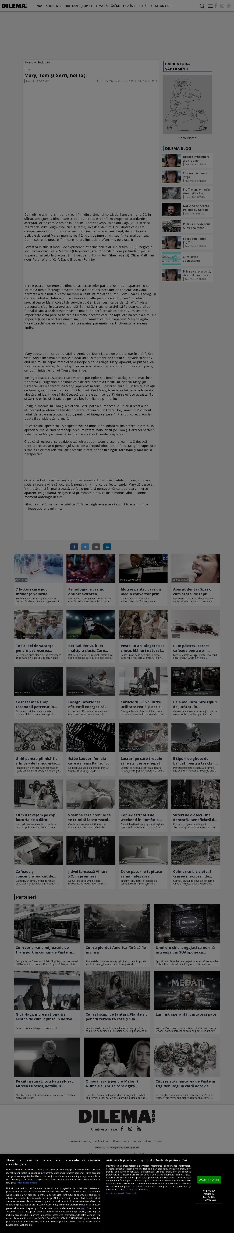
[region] (117, 1193)
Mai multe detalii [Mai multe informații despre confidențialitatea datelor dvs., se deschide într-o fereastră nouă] (27, 1182)
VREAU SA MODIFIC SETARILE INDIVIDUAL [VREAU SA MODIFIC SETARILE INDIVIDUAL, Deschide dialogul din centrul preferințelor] (209, 1195)
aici (83, 1208)
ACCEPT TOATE (209, 1179)
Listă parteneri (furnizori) (121, 1193)
